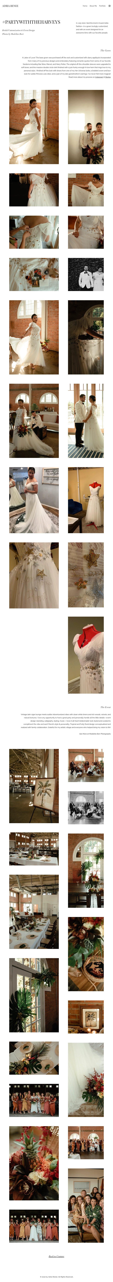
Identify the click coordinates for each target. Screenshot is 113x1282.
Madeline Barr (17, 34)
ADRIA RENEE (10, 5)
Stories (108, 77)
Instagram (99, 77)
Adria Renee (52, 1277)
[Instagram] (109, 6)
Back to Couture (56, 1256)
